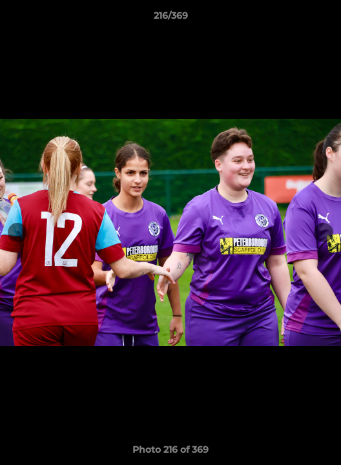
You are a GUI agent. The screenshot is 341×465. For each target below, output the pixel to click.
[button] (325, 19)
